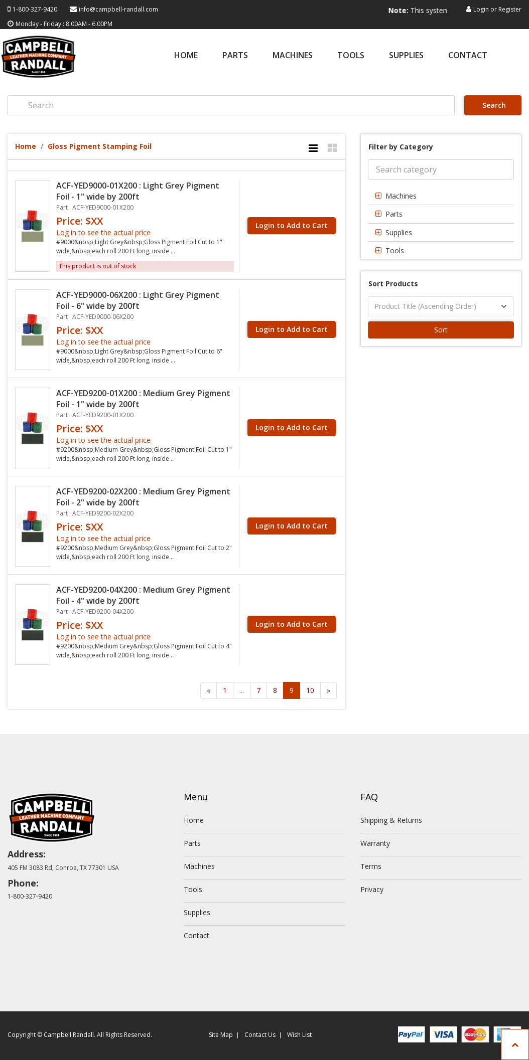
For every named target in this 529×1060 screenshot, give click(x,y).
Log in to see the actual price (103, 232)
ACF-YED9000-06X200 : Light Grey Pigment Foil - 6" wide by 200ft (137, 300)
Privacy (371, 889)
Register (509, 9)
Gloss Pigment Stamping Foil (100, 146)
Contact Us (260, 1034)
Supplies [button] (398, 232)
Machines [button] (401, 196)
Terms (370, 866)
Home (186, 56)
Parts (235, 56)
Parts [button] (394, 214)
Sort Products (393, 283)
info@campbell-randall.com (118, 9)
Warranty (375, 843)
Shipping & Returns (391, 820)
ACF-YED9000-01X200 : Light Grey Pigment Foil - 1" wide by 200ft (137, 191)
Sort (441, 329)
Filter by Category (400, 146)
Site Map (221, 1034)
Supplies (406, 56)
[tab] (441, 196)
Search (493, 105)
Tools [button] (394, 250)
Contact (467, 56)
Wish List (299, 1034)
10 (310, 690)
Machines (293, 56)
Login (481, 9)
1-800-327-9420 (35, 9)
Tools (350, 56)
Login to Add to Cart (291, 225)
